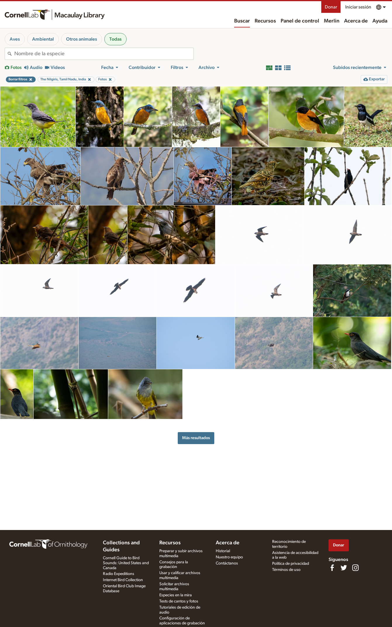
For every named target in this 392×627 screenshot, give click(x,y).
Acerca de (356, 21)
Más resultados (196, 438)
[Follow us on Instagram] (355, 567)
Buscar (242, 21)
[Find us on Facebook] (332, 567)
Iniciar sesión (358, 7)
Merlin (331, 21)
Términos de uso (286, 570)
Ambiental (43, 39)
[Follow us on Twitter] (343, 567)
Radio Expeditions (118, 574)
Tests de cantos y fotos (178, 601)
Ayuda (379, 21)
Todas (115, 39)
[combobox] (104, 54)
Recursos (265, 21)
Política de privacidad (290, 564)
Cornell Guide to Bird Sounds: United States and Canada (126, 563)
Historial (223, 551)
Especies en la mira (175, 595)
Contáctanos (227, 563)
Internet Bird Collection (123, 580)
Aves (15, 39)
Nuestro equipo (229, 557)
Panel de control (300, 21)
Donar (331, 7)
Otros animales (81, 39)
